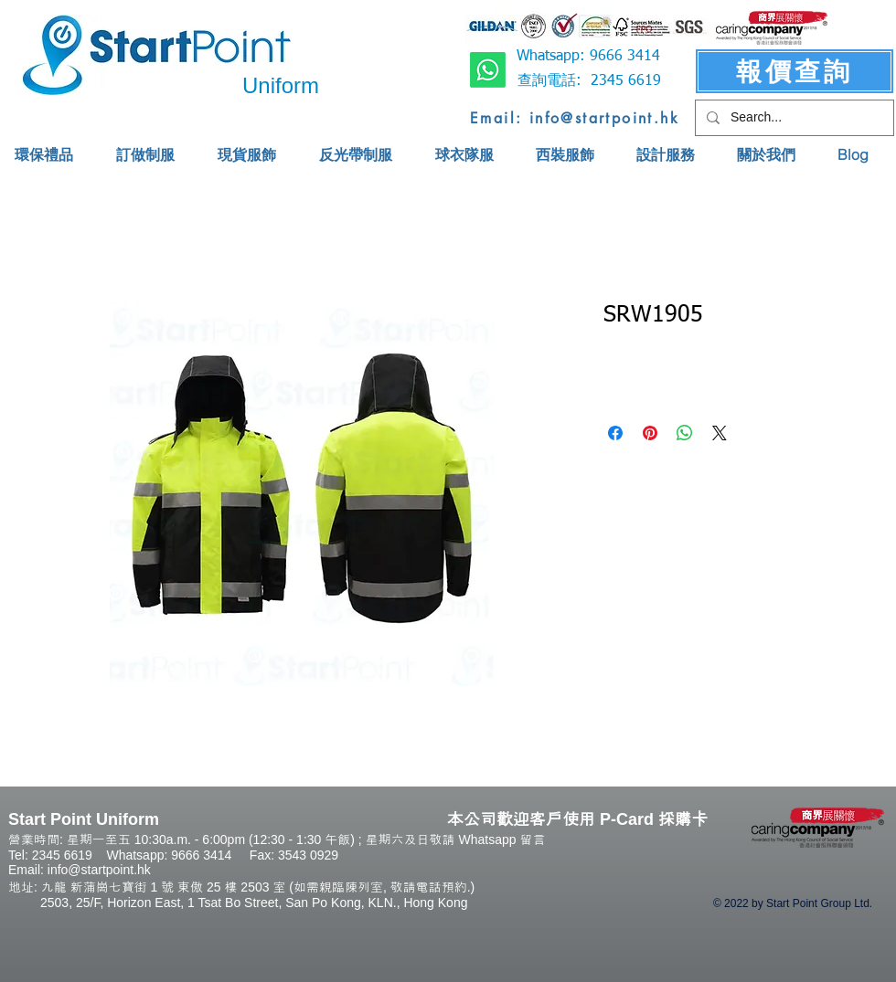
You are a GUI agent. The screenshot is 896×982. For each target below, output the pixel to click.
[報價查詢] (794, 71)
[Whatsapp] (488, 70)
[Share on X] (720, 433)
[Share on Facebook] (615, 433)
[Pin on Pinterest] (650, 433)
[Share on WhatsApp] (685, 433)
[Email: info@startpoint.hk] (575, 118)
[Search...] (793, 117)
